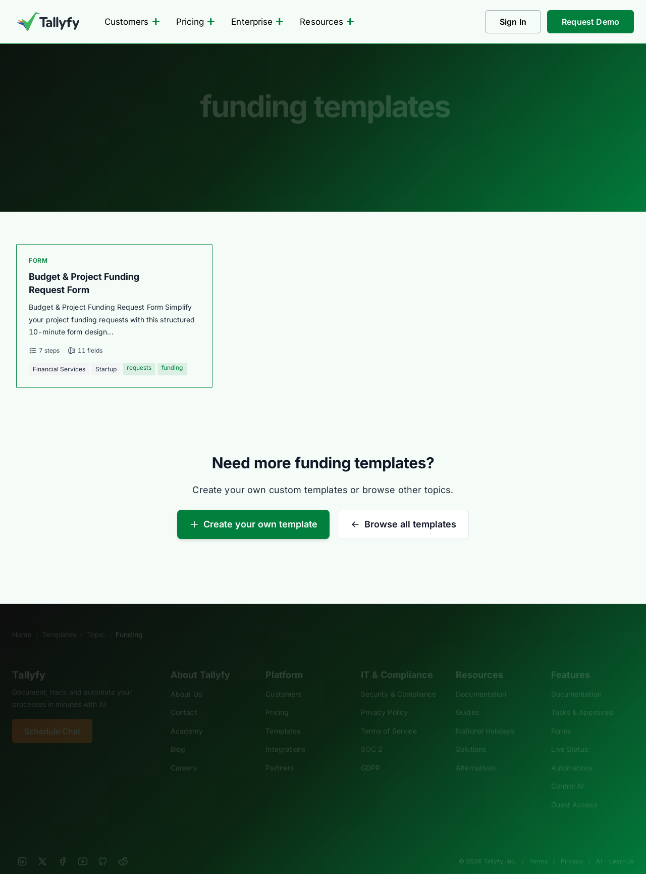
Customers (132, 22)
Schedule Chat (52, 717)
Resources (327, 22)
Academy (187, 717)
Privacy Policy (384, 699)
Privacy (572, 848)
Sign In (513, 22)
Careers (184, 754)
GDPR (370, 754)
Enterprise (257, 22)
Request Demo (590, 22)
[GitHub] (103, 848)
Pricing (196, 22)
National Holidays (485, 717)
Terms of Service (389, 717)
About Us (186, 680)
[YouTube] (83, 848)
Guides (467, 699)
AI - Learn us (615, 848)
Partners (279, 754)
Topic (96, 620)
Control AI (567, 772)
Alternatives (476, 754)
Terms (538, 848)
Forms (561, 717)
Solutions (471, 736)
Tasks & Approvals (582, 699)
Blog (178, 736)
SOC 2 (372, 736)
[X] (42, 848)
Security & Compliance (399, 680)
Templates (59, 620)
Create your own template (253, 524)
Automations (572, 754)
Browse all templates (403, 524)
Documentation (481, 680)
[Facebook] (62, 848)
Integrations (285, 736)
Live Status (569, 736)
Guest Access (574, 791)
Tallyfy (28, 661)
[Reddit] (123, 848)
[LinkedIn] (22, 848)
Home (21, 620)
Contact (184, 699)
